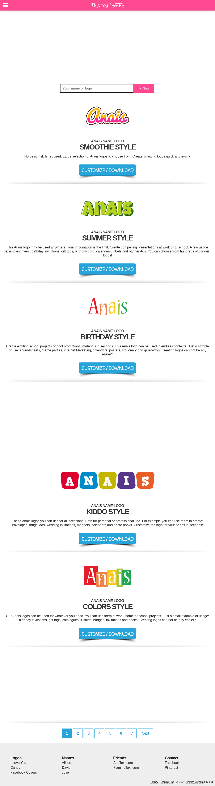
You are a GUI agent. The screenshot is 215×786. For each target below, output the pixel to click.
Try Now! (143, 88)
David (66, 767)
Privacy (154, 781)
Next (145, 733)
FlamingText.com (126, 767)
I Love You (18, 763)
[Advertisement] (107, 47)
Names (68, 758)
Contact (171, 758)
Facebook (172, 763)
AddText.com (123, 763)
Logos (15, 758)
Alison (66, 763)
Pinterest (171, 767)
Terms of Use (167, 781)
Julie (65, 772)
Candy (15, 767)
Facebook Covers (23, 772)
